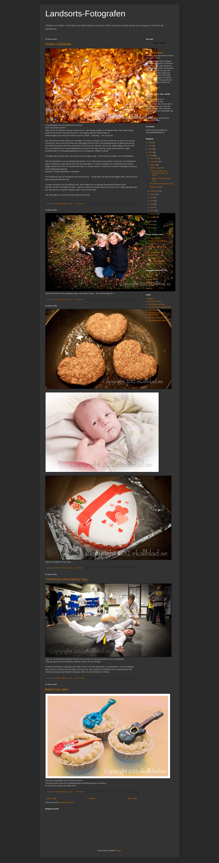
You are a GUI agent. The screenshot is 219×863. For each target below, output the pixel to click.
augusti (153, 194)
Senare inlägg (51, 798)
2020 (150, 143)
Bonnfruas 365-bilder (155, 247)
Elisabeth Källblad (156, 53)
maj (152, 204)
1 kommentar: (79, 299)
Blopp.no (151, 298)
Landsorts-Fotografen (85, 13)
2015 (150, 146)
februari (153, 214)
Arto (149, 280)
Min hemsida (152, 310)
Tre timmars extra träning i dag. (66, 579)
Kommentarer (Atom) (66, 802)
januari (153, 217)
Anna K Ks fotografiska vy (157, 241)
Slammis (151, 285)
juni (151, 201)
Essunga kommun (154, 301)
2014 (150, 149)
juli (151, 198)
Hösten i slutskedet (58, 44)
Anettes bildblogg (154, 238)
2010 (150, 225)
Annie (150, 277)
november (154, 162)
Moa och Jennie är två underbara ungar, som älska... (159, 173)
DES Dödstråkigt (154, 252)
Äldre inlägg (132, 798)
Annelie (150, 274)
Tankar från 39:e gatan (156, 261)
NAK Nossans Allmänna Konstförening (157, 314)
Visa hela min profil (153, 88)
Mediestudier (153, 255)
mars (152, 211)
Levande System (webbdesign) (159, 307)
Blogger (118, 851)
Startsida (92, 798)
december (154, 158)
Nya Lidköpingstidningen (157, 320)
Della (150, 249)
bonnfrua (151, 244)
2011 (150, 221)
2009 (150, 228)
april (152, 207)
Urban (150, 288)
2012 (150, 156)
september (154, 191)
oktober (153, 165)
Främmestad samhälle (156, 304)
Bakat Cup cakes (56, 689)
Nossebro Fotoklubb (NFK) (158, 318)
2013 (150, 152)
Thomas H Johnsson (155, 264)
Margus (150, 283)
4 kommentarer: (79, 792)
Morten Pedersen (154, 258)
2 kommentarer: (79, 203)
